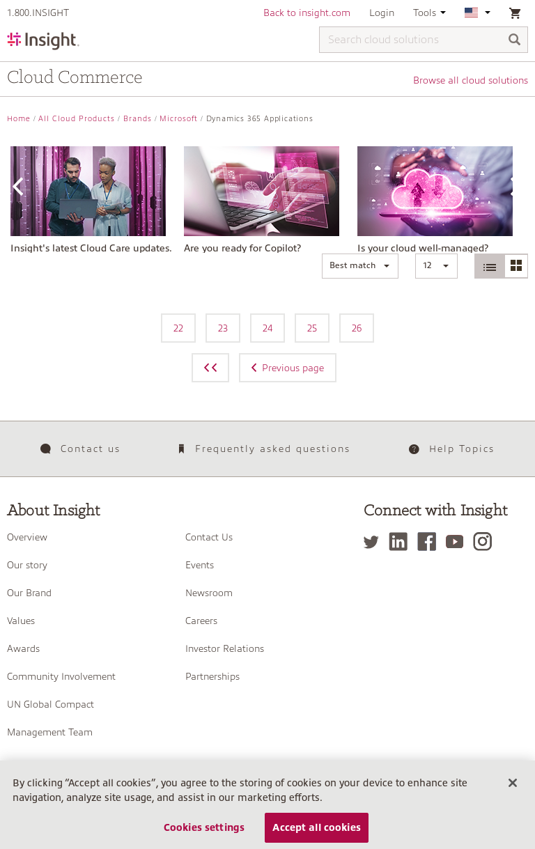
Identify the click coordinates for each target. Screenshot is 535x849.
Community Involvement (61, 676)
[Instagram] (486, 541)
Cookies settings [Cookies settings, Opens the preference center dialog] (204, 833)
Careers (201, 620)
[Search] (515, 40)
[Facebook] (430, 541)
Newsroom (209, 592)
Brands (137, 118)
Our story (27, 564)
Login (381, 12)
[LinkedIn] (401, 541)
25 (312, 328)
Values (21, 620)
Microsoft (179, 118)
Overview (27, 537)
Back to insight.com (306, 12)
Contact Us (209, 537)
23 (223, 328)
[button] (360, 266)
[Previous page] (210, 367)
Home (19, 118)
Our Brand (29, 592)
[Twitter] (375, 541)
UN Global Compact (50, 704)
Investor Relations (224, 648)
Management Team (50, 732)
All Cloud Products (76, 118)
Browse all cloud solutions (470, 80)
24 (267, 328)
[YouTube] (458, 541)
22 (178, 328)
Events (199, 564)
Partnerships (212, 676)
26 (357, 328)
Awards (23, 648)
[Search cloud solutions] (423, 39)
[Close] (512, 789)
